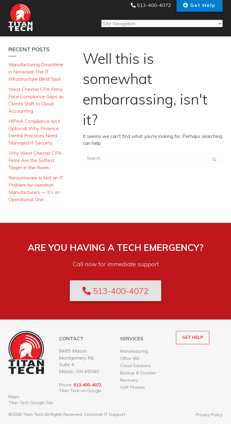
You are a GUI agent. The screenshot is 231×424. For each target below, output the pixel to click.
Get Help (203, 5)
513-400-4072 (150, 5)
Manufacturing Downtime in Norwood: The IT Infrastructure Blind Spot (35, 71)
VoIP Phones (132, 387)
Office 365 (130, 358)
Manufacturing (134, 351)
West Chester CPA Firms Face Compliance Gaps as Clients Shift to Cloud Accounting (36, 100)
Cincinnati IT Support (104, 414)
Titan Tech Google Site (30, 403)
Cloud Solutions (135, 366)
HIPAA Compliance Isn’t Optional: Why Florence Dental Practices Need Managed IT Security (34, 132)
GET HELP (192, 337)
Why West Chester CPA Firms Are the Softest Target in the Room (35, 160)
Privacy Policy (209, 415)
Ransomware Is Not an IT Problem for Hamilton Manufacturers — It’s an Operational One (35, 188)
